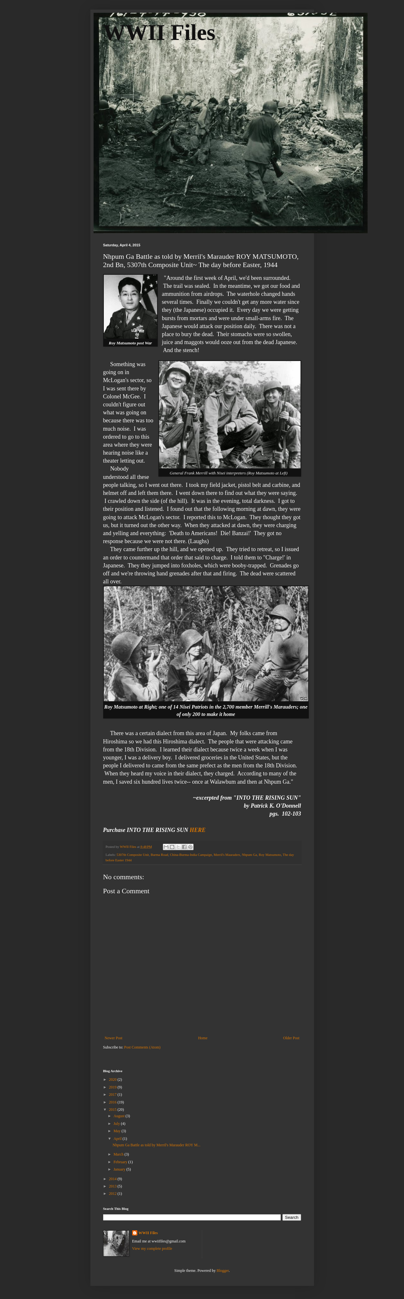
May (117, 1131)
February (120, 1162)
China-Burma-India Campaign (191, 855)
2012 (113, 1193)
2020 (113, 1079)
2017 (113, 1094)
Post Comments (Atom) (142, 1047)
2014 (113, 1179)
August (119, 1116)
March (118, 1154)
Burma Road (159, 855)
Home (202, 1038)
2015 (113, 1109)
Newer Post (114, 1038)
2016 (113, 1102)
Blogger (223, 1270)
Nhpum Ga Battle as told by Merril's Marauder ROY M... (156, 1145)
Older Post (291, 1038)
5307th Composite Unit (133, 855)
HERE (198, 830)
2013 (113, 1186)
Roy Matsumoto (270, 855)
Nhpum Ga (249, 855)
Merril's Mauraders (227, 855)
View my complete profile (152, 1248)
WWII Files (159, 32)
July (117, 1123)
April (117, 1138)
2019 (113, 1087)
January (119, 1169)
